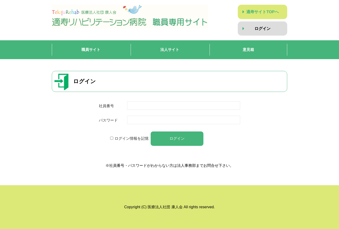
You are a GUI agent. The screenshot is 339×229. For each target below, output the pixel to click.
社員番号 (106, 106)
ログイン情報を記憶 (132, 138)
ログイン (262, 28)
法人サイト (169, 50)
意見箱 (248, 50)
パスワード (108, 120)
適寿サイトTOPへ (262, 11)
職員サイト (90, 50)
